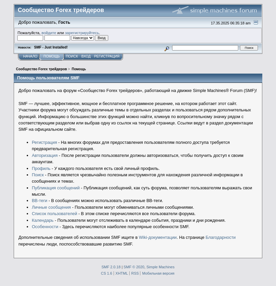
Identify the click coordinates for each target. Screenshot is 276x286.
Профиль (41, 168)
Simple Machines (160, 267)
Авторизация (44, 155)
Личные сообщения (51, 207)
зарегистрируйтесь (82, 32)
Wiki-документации (157, 237)
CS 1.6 (106, 273)
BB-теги (39, 200)
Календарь (42, 220)
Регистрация (44, 142)
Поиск (38, 174)
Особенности (45, 226)
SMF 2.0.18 (111, 267)
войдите (48, 32)
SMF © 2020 (134, 267)
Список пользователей (54, 213)
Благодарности (220, 237)
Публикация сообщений (56, 187)
